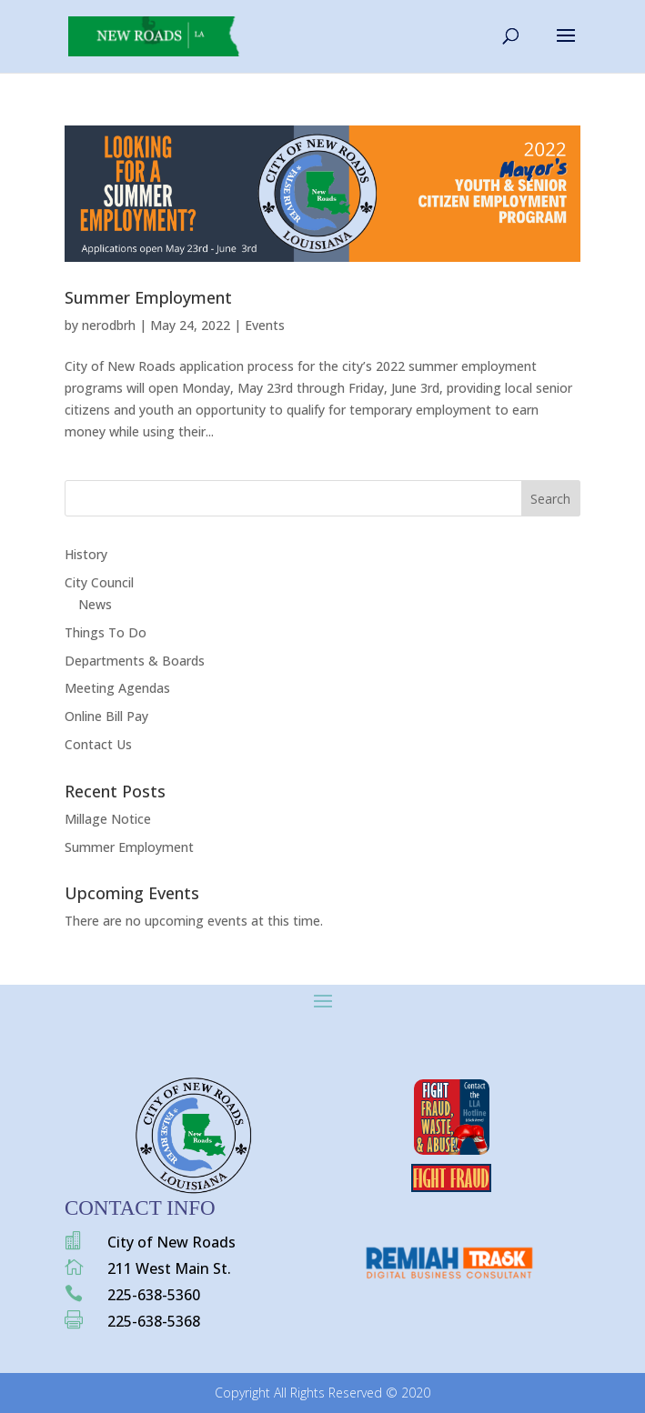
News (95, 604)
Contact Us (98, 744)
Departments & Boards (135, 660)
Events (265, 325)
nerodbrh (109, 325)
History (86, 554)
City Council (99, 582)
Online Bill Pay (106, 716)
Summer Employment (148, 297)
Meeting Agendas (117, 687)
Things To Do (105, 632)
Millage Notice (108, 818)
